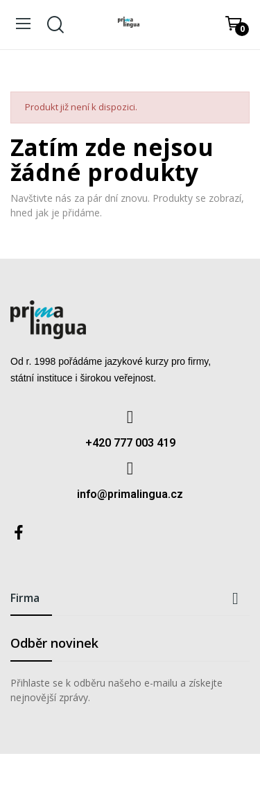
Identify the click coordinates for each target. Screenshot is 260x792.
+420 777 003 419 (130, 442)
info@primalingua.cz (130, 494)
